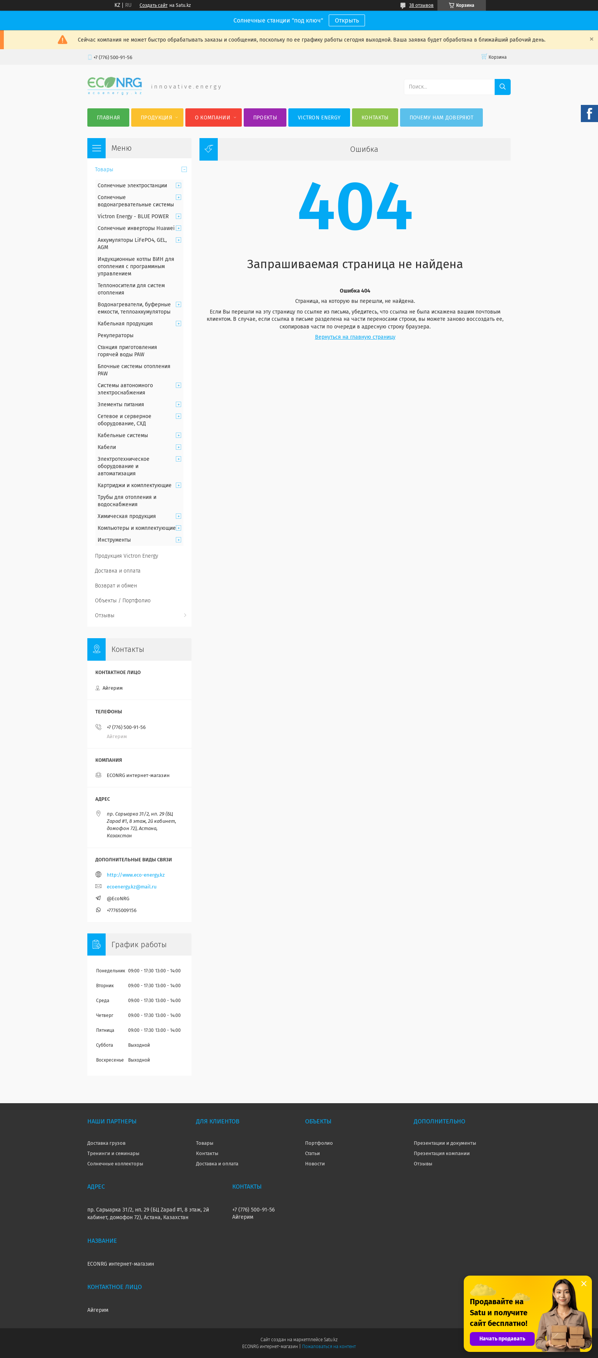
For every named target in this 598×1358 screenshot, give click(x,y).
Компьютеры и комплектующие (137, 528)
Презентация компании (442, 1153)
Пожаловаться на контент (329, 1346)
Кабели (107, 447)
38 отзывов (421, 5)
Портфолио (319, 1143)
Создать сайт (153, 5)
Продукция (156, 117)
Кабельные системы (123, 435)
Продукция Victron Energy (126, 556)
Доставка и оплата (118, 571)
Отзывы (104, 615)
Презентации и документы (445, 1143)
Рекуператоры (115, 335)
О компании (212, 117)
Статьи (312, 1153)
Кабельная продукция (125, 323)
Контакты (375, 117)
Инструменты (114, 540)
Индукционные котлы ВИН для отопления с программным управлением (136, 266)
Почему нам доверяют (442, 117)
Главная (108, 117)
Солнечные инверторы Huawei (136, 228)
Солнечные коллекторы (115, 1164)
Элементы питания (121, 404)
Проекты (265, 117)
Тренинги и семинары (113, 1153)
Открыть (347, 20)
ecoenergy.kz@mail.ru (132, 887)
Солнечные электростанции (132, 185)
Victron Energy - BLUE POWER (133, 216)
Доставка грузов (106, 1143)
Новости (315, 1164)
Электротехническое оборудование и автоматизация (124, 466)
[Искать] (503, 87)
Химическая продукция (127, 516)
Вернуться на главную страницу (355, 337)
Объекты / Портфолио (123, 600)
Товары (104, 169)
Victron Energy (319, 117)
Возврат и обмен (116, 585)
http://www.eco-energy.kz (136, 875)
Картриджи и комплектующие (135, 485)
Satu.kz (331, 1339)
